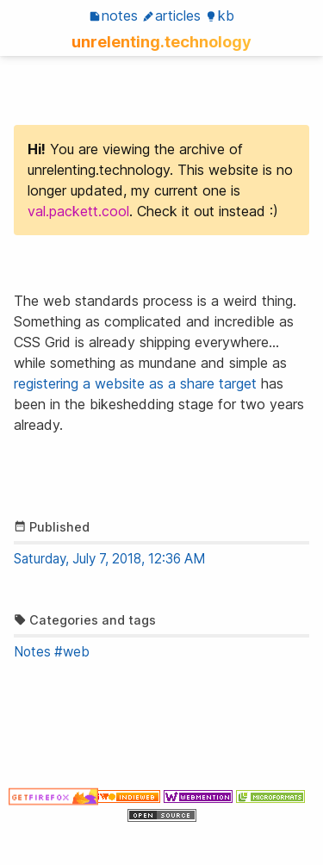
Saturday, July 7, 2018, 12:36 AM (109, 559)
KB (219, 15)
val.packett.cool (78, 211)
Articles (171, 15)
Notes (113, 15)
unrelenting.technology (161, 41)
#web (72, 652)
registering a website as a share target (135, 383)
